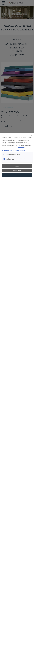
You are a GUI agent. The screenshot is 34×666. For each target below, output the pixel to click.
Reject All (17, 166)
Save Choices (17, 175)
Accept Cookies (17, 170)
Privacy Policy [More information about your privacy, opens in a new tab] (21, 147)
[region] (17, 399)
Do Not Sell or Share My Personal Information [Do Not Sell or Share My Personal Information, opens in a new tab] (13, 150)
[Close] (32, 135)
